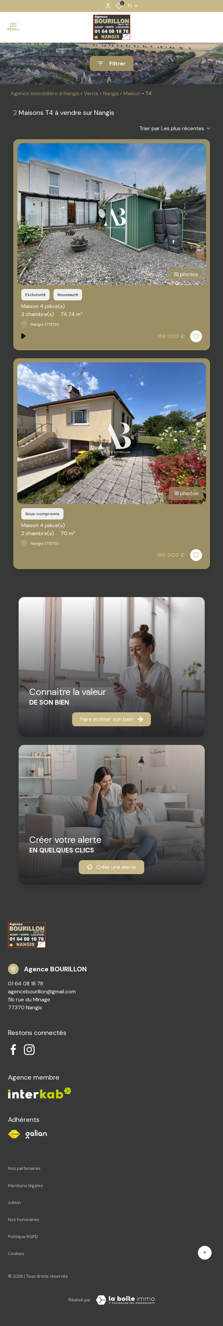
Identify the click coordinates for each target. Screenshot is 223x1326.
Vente (91, 93)
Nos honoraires (23, 1219)
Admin (14, 1202)
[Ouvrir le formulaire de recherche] (112, 63)
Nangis (111, 93)
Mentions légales (25, 1185)
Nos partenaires (24, 1168)
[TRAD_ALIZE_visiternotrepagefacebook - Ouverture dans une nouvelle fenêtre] (13, 1049)
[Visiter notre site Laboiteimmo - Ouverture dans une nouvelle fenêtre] (125, 1300)
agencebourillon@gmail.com (42, 991)
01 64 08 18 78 (25, 983)
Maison (132, 93)
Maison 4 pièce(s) (52, 310)
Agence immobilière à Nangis (45, 93)
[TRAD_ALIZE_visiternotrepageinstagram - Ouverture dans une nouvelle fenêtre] (29, 1049)
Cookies (16, 1253)
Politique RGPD (23, 1236)
